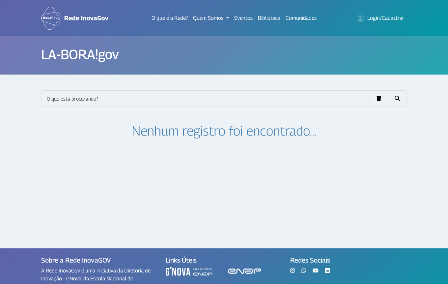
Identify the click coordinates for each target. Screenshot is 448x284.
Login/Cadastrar (380, 18)
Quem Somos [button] (209, 18)
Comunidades (301, 18)
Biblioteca (269, 18)
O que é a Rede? (170, 18)
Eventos (243, 18)
